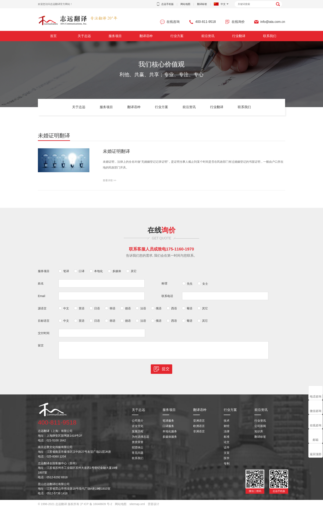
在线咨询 (315, 425)
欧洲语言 (199, 427)
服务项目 (115, 36)
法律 (226, 433)
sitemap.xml (137, 506)
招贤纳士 (137, 449)
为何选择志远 (140, 438)
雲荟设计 (153, 506)
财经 (226, 427)
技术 (226, 422)
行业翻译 (238, 36)
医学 (226, 460)
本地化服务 (170, 433)
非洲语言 (199, 433)
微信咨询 (315, 411)
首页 (53, 36)
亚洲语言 (199, 422)
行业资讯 (260, 422)
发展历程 (137, 433)
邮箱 (315, 439)
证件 (226, 449)
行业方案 (177, 36)
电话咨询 (315, 396)
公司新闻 (260, 427)
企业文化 (137, 427)
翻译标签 (202, 4)
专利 (226, 465)
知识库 (258, 433)
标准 (226, 438)
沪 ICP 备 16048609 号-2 (96, 506)
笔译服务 (168, 422)
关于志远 (84, 36)
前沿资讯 (207, 36)
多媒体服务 (170, 438)
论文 (226, 444)
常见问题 (137, 454)
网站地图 (185, 4)
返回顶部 (315, 454)
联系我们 (269, 36)
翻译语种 (146, 36)
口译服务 (168, 427)
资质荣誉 (137, 444)
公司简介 (137, 422)
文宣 (226, 454)
